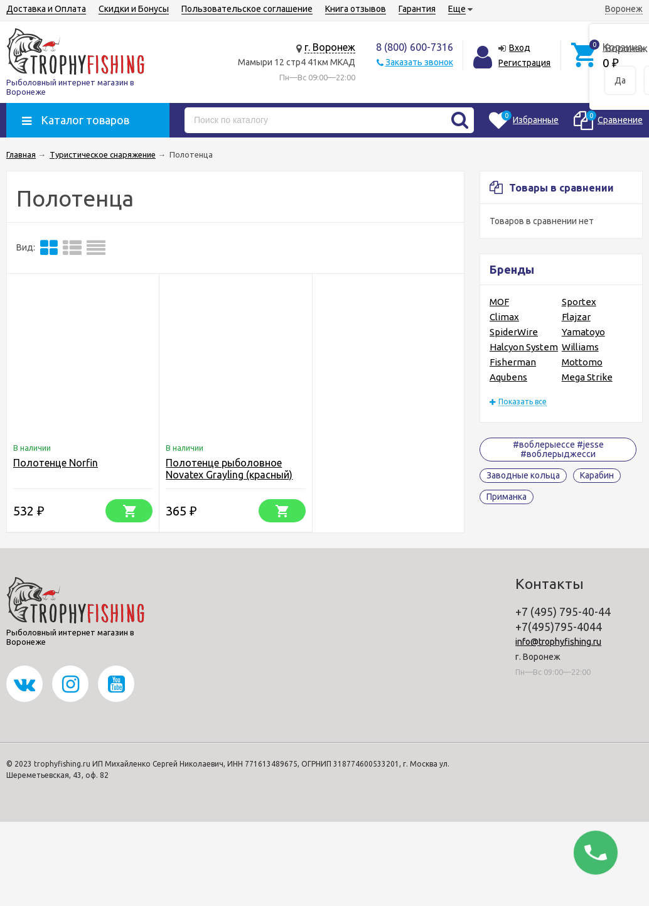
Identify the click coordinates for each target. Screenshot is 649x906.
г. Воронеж (329, 47)
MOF (499, 301)
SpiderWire (514, 331)
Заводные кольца (523, 475)
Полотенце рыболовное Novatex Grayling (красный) (229, 468)
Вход (519, 48)
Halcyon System (524, 347)
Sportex (579, 301)
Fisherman (513, 362)
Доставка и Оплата (46, 9)
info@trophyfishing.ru (558, 642)
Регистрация (524, 63)
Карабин (597, 475)
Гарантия (417, 9)
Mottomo (582, 362)
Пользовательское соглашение (247, 9)
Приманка (506, 497)
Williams (580, 347)
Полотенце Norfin (55, 462)
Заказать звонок (419, 62)
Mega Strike (587, 377)
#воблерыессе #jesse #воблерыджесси (558, 449)
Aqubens (508, 377)
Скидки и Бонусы (134, 9)
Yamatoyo (583, 331)
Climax (504, 316)
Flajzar (576, 316)
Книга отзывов (355, 9)
